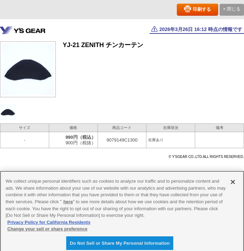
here (68, 202)
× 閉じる (232, 9)
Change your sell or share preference (47, 230)
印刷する (202, 9)
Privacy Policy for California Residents (48, 223)
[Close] (233, 183)
